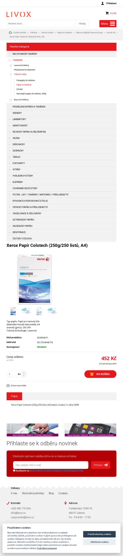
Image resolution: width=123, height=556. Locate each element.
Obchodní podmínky (33, 493)
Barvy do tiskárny (21, 100)
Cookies (63, 493)
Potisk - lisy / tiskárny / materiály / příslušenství (40, 194)
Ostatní (19, 89)
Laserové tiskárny (21, 65)
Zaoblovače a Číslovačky (27, 213)
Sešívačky (18, 150)
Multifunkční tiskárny (25, 54)
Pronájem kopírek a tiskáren (29, 107)
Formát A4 (111, 33)
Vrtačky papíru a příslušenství (30, 207)
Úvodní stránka (17, 32)
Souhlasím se (48, 470)
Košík (113, 13)
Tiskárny (33, 33)
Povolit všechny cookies (99, 534)
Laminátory (19, 119)
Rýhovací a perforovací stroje (30, 201)
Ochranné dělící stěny (25, 188)
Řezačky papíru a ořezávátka (29, 132)
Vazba (16, 138)
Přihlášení (111, 3)
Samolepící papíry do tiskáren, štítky (31, 94)
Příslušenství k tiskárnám (24, 70)
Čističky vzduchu (22, 238)
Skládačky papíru (23, 226)
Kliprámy (18, 182)
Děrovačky (19, 144)
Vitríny (16, 169)
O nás (14, 493)
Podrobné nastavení (47, 548)
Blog (51, 493)
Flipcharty (19, 163)
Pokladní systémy (23, 176)
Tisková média (47, 33)
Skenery (17, 113)
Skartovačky (20, 125)
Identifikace (19, 232)
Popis (14, 396)
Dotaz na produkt (18, 385)
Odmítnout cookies (99, 542)
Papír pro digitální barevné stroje (89, 33)
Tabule (16, 157)
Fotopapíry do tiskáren (25, 80)
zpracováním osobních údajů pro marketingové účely (56, 470)
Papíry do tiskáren (64, 33)
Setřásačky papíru (23, 220)
